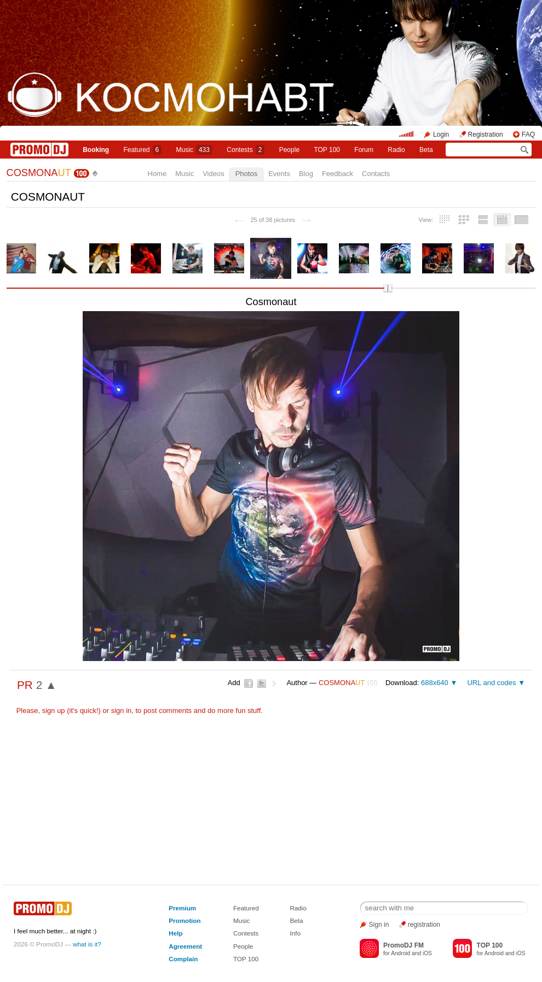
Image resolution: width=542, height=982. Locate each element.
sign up (53, 710)
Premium (182, 907)
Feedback (337, 173)
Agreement (185, 946)
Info (295, 933)
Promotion (184, 920)
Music (194, 150)
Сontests (245, 150)
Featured (143, 150)
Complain (183, 958)
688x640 (434, 683)
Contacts (376, 173)
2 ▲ (46, 685)
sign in (121, 710)
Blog (306, 173)
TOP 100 (327, 150)
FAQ (528, 134)
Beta (426, 150)
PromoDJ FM (403, 945)
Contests (245, 933)
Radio (396, 150)
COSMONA (39, 172)
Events (279, 173)
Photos (246, 173)
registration (424, 924)
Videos (213, 173)
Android (400, 953)
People (289, 150)
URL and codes (491, 683)
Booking (96, 150)
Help (175, 933)
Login (441, 134)
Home (157, 173)
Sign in (379, 924)
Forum (363, 150)
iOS (427, 953)
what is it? (87, 944)
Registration (485, 134)
